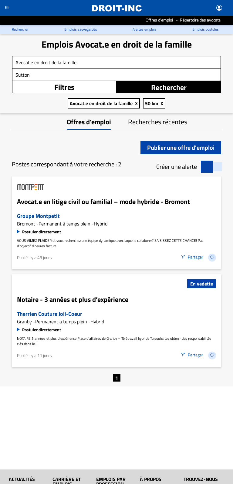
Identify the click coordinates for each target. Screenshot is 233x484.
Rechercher (169, 87)
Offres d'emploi (89, 122)
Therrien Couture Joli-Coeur (49, 314)
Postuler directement (41, 232)
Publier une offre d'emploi (180, 147)
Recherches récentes (157, 122)
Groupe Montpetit (38, 216)
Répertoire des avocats (200, 20)
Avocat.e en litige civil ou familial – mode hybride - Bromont (103, 201)
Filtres (64, 87)
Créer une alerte (176, 166)
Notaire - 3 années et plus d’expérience (72, 299)
